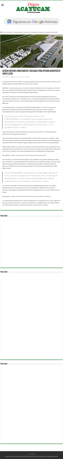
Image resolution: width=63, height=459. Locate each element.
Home (2, 32)
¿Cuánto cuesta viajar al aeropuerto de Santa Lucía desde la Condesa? (30, 196)
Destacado (9, 32)
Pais (20, 77)
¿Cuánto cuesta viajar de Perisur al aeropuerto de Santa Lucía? (28, 155)
